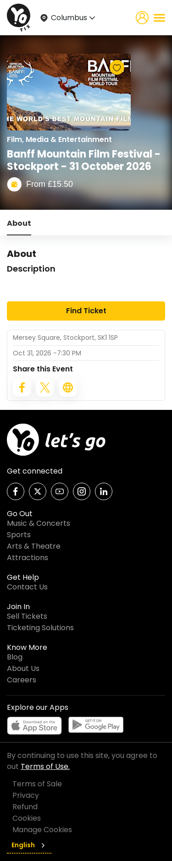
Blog (14, 657)
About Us (23, 668)
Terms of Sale (37, 784)
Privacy (25, 795)
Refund (25, 806)
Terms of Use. (45, 766)
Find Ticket (86, 310)
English (29, 845)
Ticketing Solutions (40, 627)
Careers (21, 680)
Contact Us (27, 587)
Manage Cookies (42, 829)
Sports (19, 534)
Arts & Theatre (34, 546)
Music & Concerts (38, 523)
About (19, 223)
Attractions (27, 557)
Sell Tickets (27, 616)
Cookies (26, 818)
